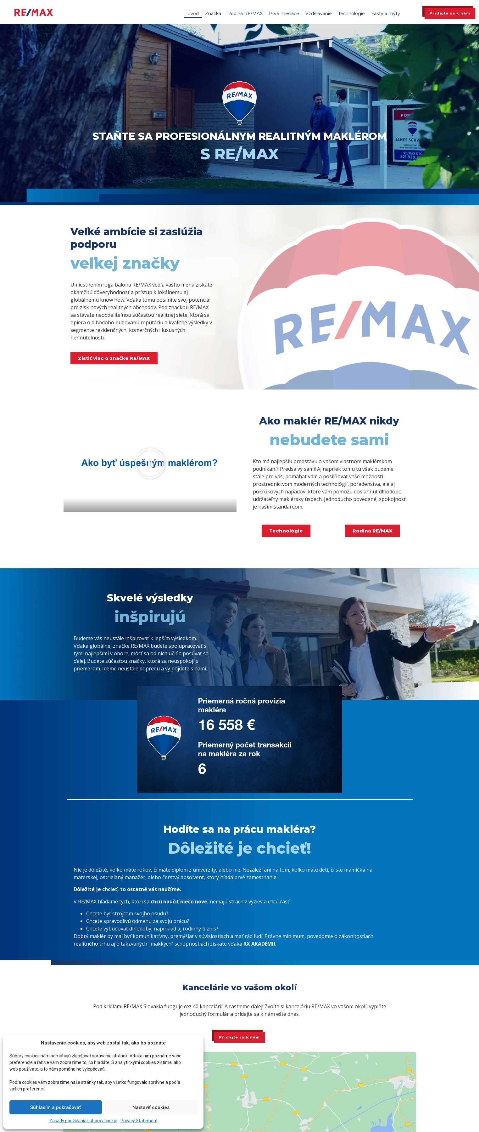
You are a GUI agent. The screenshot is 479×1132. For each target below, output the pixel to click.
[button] (150, 463)
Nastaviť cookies (151, 1107)
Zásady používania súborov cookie (83, 1120)
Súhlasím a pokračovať (55, 1107)
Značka (213, 13)
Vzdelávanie (318, 13)
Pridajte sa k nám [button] (449, 13)
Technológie (351, 13)
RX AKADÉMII (259, 943)
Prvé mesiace (284, 13)
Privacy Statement (139, 1120)
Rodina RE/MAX (245, 13)
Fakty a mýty (385, 13)
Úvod (193, 13)
